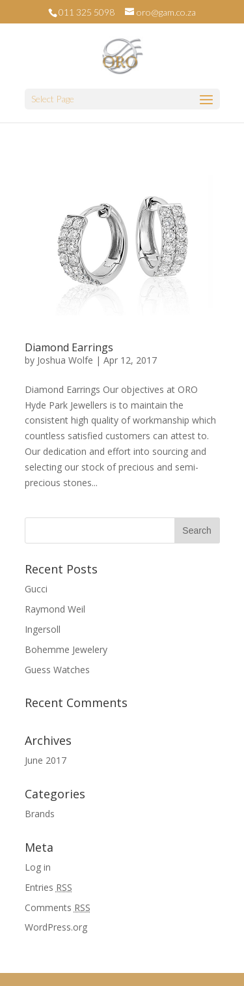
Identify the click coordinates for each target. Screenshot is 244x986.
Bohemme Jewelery (66, 649)
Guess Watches (57, 669)
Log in (38, 867)
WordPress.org (56, 927)
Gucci (36, 589)
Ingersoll (43, 629)
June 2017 (45, 760)
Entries (48, 887)
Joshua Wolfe (65, 360)
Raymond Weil (55, 609)
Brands (40, 813)
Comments (57, 907)
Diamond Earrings (69, 347)
